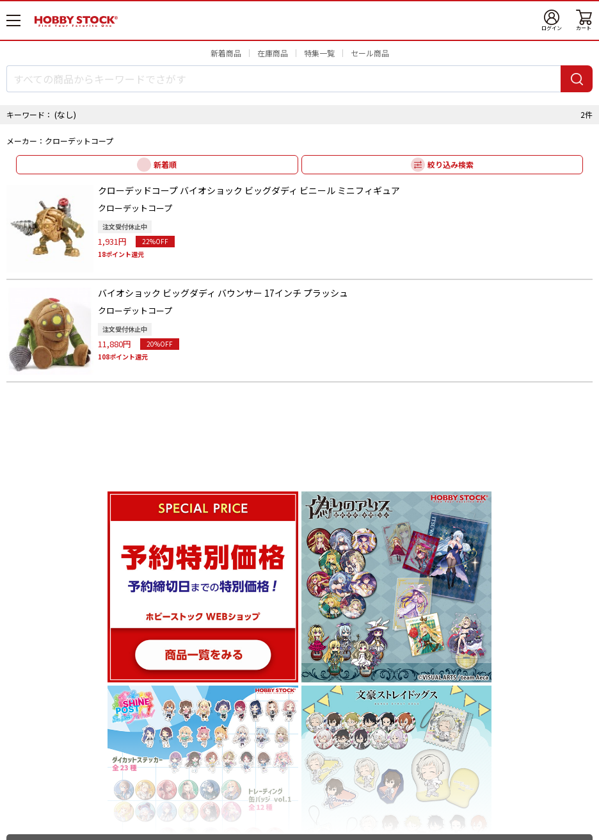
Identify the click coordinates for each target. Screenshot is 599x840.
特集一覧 (319, 52)
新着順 (165, 164)
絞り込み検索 (450, 164)
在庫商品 (272, 52)
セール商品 (370, 52)
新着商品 (226, 52)
